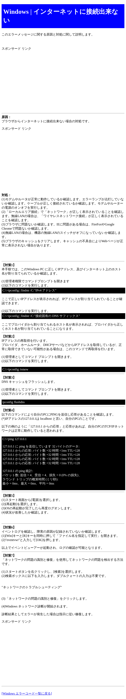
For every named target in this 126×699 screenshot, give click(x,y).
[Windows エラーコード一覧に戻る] (27, 693)
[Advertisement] (63, 82)
